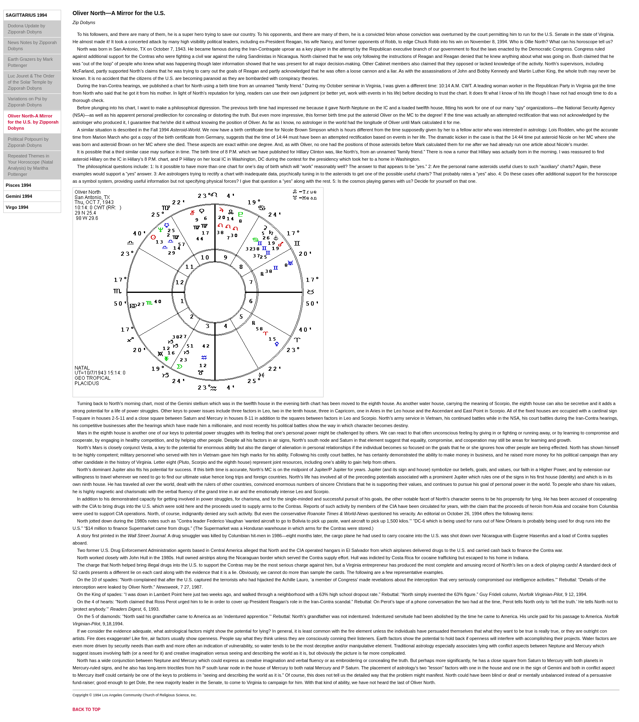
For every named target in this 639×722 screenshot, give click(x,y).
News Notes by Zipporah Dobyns (32, 45)
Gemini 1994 (19, 196)
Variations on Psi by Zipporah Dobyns (27, 101)
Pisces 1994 (18, 185)
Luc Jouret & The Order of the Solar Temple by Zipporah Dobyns (31, 82)
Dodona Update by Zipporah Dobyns (26, 28)
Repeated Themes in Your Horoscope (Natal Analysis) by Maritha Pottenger (30, 165)
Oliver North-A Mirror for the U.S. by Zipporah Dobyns (33, 122)
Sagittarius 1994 (26, 15)
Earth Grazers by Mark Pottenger (30, 62)
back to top (87, 709)
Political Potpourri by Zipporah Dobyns (28, 142)
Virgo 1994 (17, 207)
